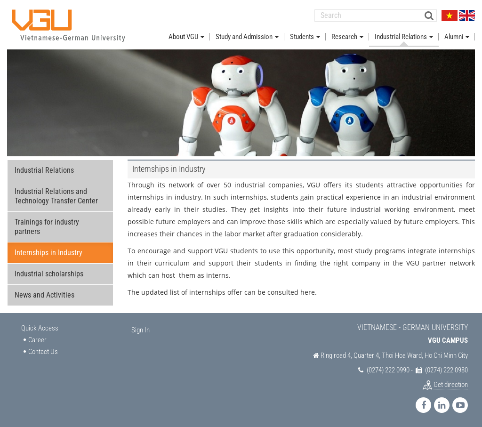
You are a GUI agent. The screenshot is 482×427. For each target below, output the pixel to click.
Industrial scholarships (49, 273)
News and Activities (44, 294)
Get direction (451, 384)
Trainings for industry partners (47, 227)
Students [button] (305, 36)
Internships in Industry (48, 252)
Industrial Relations (44, 170)
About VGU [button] (186, 36)
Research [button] (347, 36)
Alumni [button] (456, 36)
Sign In (140, 330)
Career (37, 340)
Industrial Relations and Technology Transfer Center (56, 196)
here (307, 292)
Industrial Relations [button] (404, 36)
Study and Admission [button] (247, 36)
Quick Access (39, 328)
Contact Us (43, 351)
